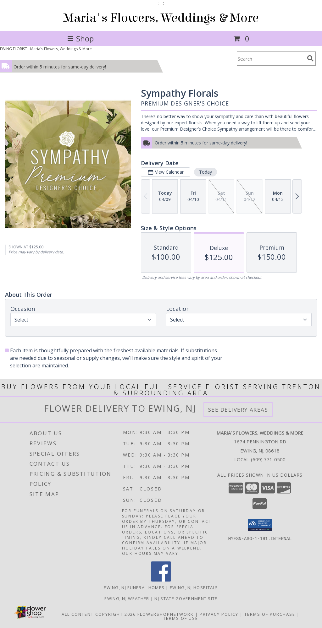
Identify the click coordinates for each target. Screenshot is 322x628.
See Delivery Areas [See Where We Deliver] (238, 409)
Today (205, 172)
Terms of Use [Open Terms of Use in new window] (180, 618)
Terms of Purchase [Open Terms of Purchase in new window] (269, 614)
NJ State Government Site (185, 598)
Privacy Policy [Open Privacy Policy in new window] (219, 614)
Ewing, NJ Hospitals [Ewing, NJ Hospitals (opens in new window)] (194, 587)
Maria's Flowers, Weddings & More (161, 18)
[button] (260, 525)
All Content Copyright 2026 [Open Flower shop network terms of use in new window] (99, 614)
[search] (310, 58)
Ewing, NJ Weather (126, 598)
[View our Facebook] (161, 580)
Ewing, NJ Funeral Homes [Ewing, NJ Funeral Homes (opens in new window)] (134, 587)
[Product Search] (270, 58)
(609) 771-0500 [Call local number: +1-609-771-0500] (268, 459)
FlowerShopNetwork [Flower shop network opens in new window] (165, 614)
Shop (80, 38)
